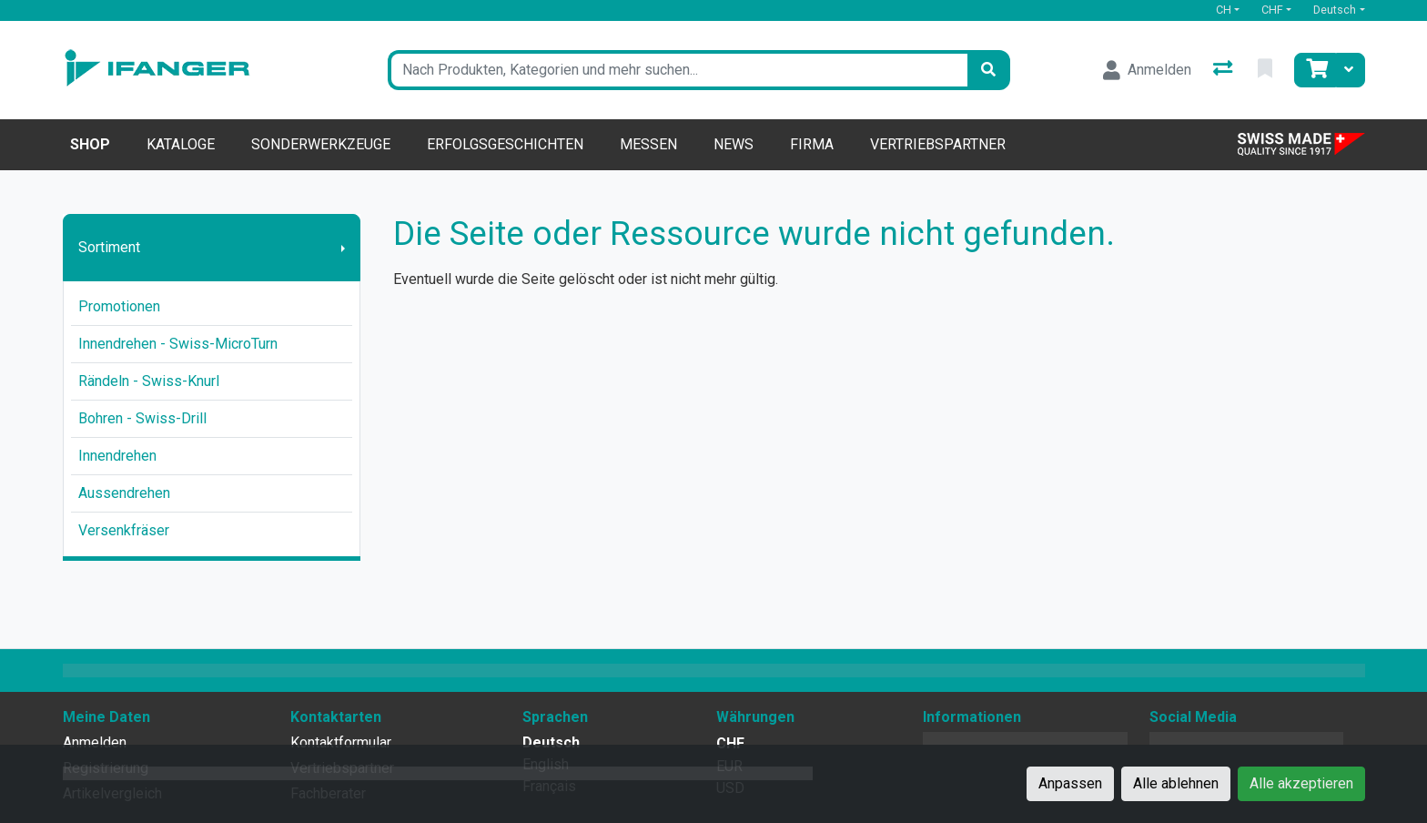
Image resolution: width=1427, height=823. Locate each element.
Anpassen (1070, 783)
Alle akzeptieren (1301, 783)
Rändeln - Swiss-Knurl (148, 381)
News (734, 144)
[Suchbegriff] (677, 70)
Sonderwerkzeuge (320, 144)
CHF (1272, 9)
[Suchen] (988, 70)
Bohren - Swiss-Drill (142, 418)
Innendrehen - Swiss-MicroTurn (178, 343)
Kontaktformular (340, 742)
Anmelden (95, 742)
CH (1223, 9)
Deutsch (1334, 9)
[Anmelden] (1147, 70)
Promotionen (119, 306)
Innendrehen (117, 455)
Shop (90, 144)
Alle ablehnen (1176, 783)
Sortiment (109, 247)
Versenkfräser (123, 530)
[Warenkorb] (1315, 70)
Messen (648, 144)
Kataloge (181, 144)
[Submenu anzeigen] (343, 247)
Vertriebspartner (938, 144)
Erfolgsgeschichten (505, 144)
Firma (812, 144)
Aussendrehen (124, 493)
